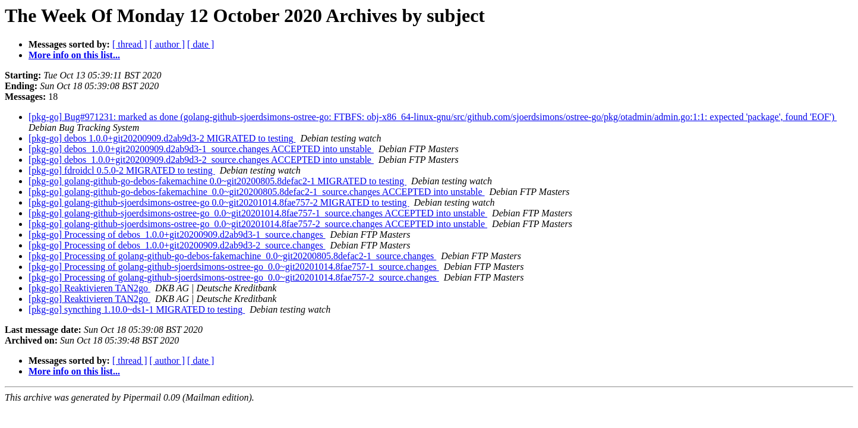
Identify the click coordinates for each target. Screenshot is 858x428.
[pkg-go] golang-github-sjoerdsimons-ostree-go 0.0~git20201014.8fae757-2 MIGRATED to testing (219, 202)
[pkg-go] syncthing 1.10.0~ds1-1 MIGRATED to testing (137, 309)
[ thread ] (129, 44)
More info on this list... (74, 55)
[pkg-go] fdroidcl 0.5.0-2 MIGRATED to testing (122, 170)
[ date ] (200, 44)
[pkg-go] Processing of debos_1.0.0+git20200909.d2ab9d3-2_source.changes (177, 245)
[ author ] (167, 44)
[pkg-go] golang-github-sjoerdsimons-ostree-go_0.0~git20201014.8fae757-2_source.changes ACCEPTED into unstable (258, 224)
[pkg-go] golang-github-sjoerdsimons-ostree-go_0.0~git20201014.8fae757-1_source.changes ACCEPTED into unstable (258, 213)
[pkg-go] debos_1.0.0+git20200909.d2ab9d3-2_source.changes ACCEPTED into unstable (201, 160)
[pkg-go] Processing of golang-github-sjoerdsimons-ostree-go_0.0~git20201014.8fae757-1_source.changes (234, 267)
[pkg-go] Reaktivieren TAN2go (89, 288)
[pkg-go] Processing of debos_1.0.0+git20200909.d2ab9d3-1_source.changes (177, 234)
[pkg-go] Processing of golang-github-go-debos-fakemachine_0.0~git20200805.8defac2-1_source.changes (232, 256)
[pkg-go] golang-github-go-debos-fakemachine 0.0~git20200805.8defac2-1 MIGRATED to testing (217, 181)
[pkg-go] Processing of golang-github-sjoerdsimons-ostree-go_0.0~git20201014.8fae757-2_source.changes (234, 277)
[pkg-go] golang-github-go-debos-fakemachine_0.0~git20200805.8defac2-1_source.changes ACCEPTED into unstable (257, 192)
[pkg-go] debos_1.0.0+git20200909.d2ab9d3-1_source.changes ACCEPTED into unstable (201, 149)
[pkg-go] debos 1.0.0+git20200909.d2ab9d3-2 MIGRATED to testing (162, 138)
